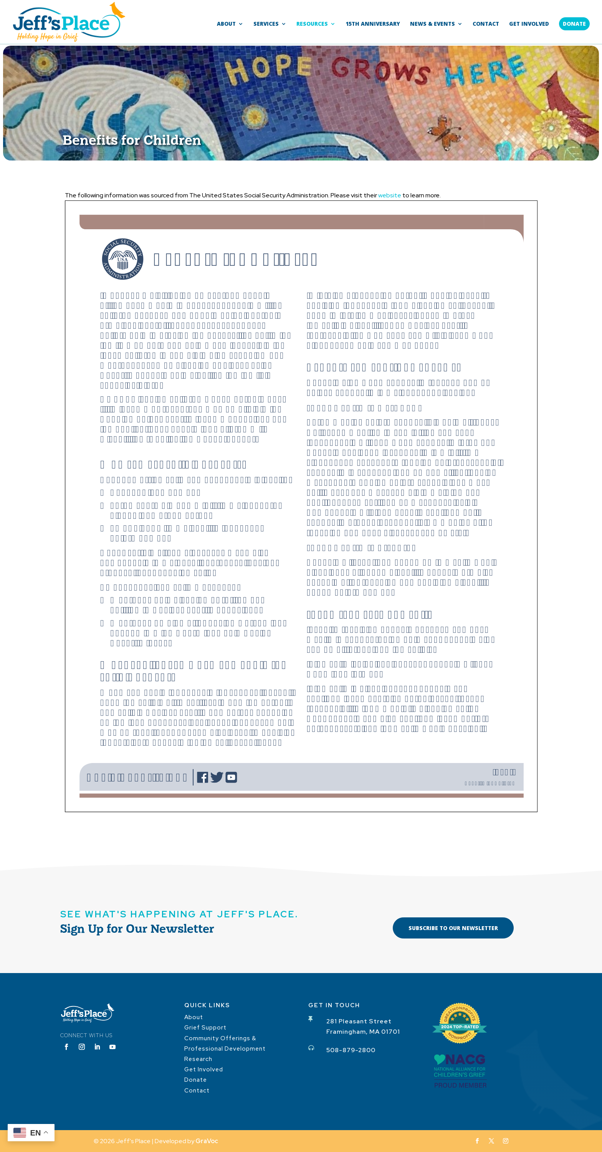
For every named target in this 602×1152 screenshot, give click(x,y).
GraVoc (206, 1141)
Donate (574, 23)
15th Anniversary (373, 24)
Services (266, 24)
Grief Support (205, 1027)
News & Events (432, 24)
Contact (486, 24)
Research (198, 1059)
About (226, 24)
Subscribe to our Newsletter (453, 928)
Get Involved (529, 24)
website (389, 195)
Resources (312, 24)
